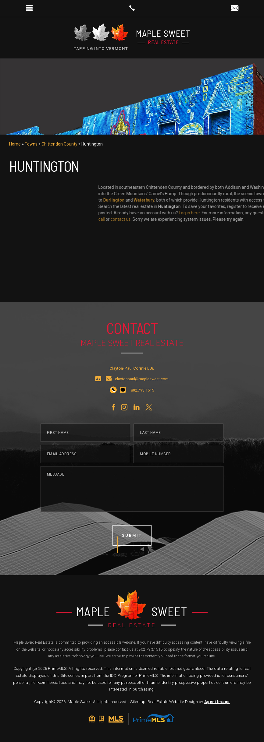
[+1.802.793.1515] (113, 406)
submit (132, 550)
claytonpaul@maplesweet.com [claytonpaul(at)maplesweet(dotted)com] (142, 394)
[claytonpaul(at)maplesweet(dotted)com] (234, 8)
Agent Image (217, 701)
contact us (251, 219)
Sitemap (137, 701)
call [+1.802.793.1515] (231, 219)
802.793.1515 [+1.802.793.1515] (151, 649)
